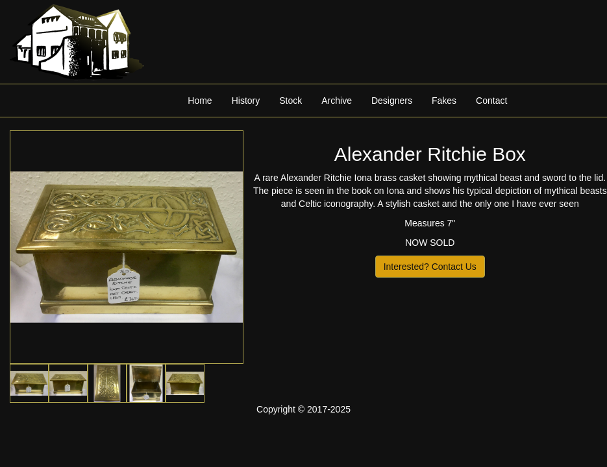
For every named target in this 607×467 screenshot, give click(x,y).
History (246, 100)
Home (200, 100)
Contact (491, 100)
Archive (336, 100)
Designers (391, 100)
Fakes (444, 100)
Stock (290, 100)
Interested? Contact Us (430, 266)
